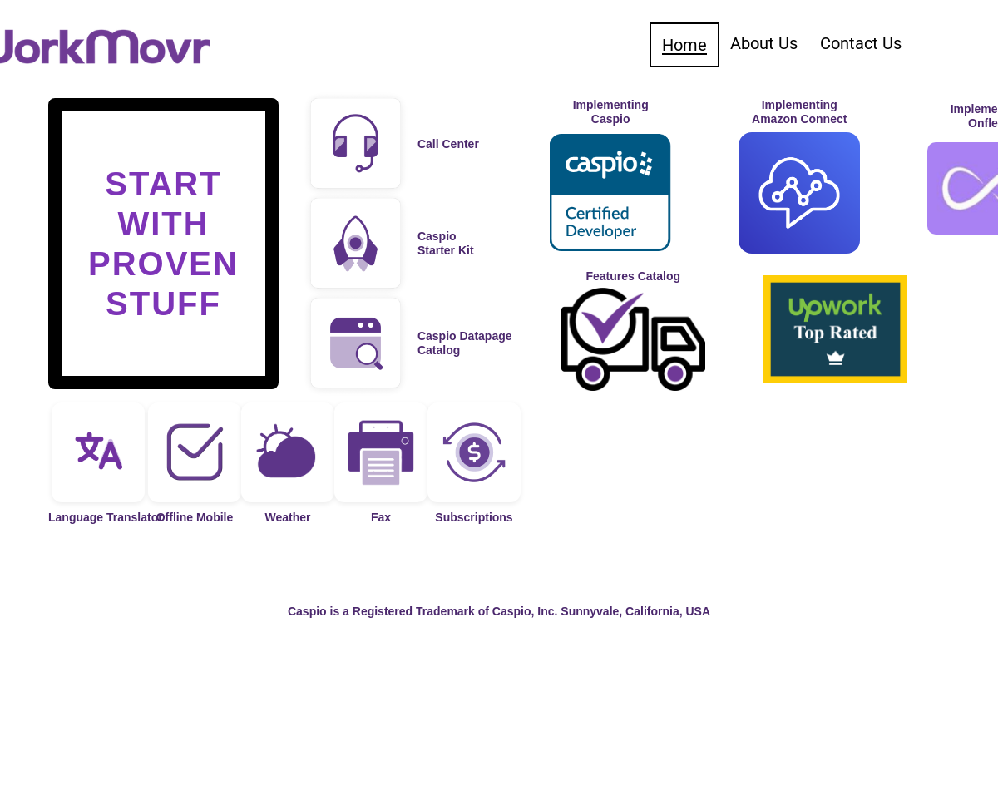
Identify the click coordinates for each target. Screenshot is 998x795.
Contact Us (861, 43)
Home (684, 45)
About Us (764, 43)
